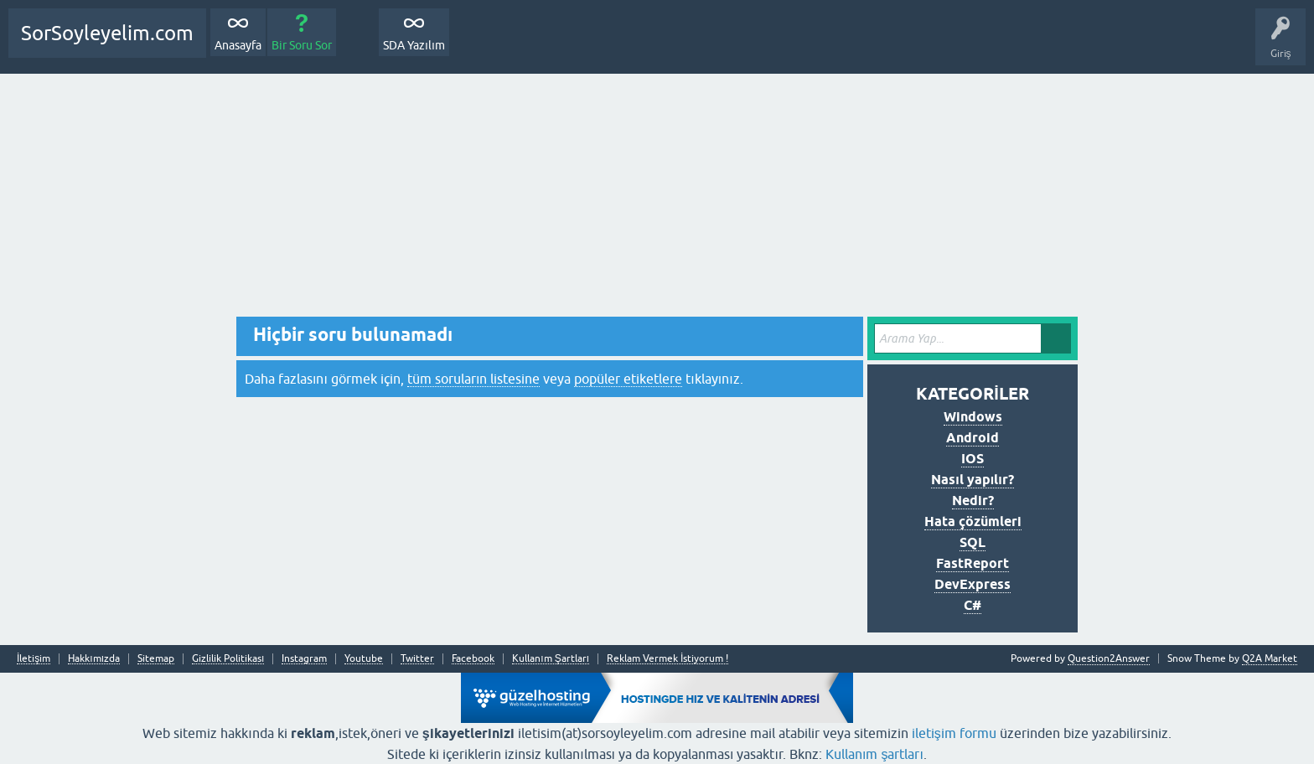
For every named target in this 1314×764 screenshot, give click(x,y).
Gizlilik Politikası (228, 658)
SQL (973, 542)
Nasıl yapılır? (972, 480)
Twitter (417, 658)
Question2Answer (1109, 658)
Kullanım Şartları (550, 658)
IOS (972, 459)
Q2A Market (1269, 658)
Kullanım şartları (874, 753)
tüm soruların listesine (473, 378)
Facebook (473, 658)
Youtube (363, 658)
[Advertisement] (657, 199)
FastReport (972, 563)
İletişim (33, 658)
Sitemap (155, 658)
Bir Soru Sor (302, 45)
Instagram (304, 658)
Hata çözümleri (973, 521)
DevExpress (972, 584)
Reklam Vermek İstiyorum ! (667, 658)
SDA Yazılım (414, 45)
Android (972, 438)
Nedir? (973, 500)
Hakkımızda (94, 658)
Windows (973, 417)
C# (972, 605)
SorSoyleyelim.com (107, 33)
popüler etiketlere (628, 378)
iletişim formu (954, 733)
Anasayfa (238, 45)
